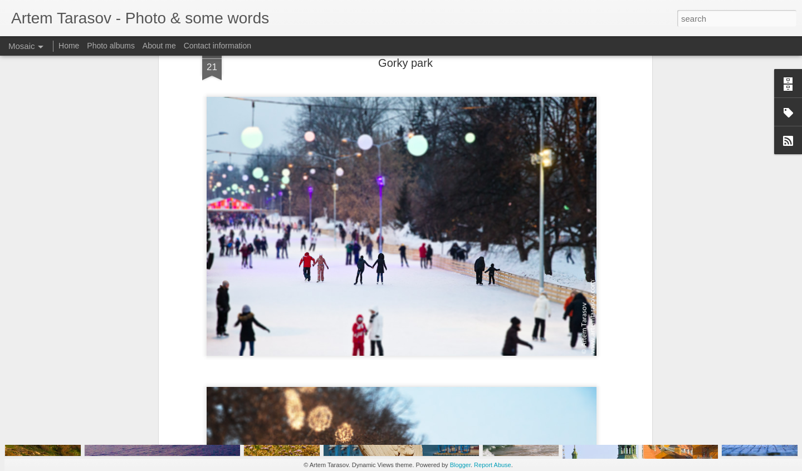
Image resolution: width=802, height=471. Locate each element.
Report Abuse (492, 465)
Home (68, 45)
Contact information (217, 45)
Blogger (460, 465)
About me (159, 45)
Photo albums (111, 45)
